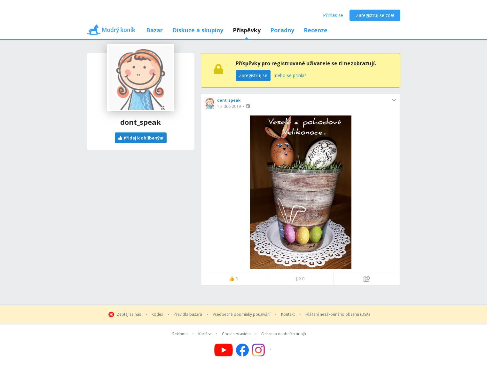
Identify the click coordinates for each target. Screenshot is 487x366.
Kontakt (288, 314)
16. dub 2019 (229, 106)
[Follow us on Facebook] (242, 350)
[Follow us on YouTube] (223, 350)
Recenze (315, 30)
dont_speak (229, 100)
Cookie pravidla (236, 334)
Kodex (157, 314)
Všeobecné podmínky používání (242, 314)
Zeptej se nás (129, 314)
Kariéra (204, 334)
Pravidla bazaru (188, 314)
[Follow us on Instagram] (262, 350)
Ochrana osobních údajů (283, 334)
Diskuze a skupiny (197, 30)
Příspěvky (247, 30)
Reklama (180, 334)
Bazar (154, 30)
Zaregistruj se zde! (375, 15)
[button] (248, 106)
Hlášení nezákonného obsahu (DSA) (337, 314)
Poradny (282, 30)
